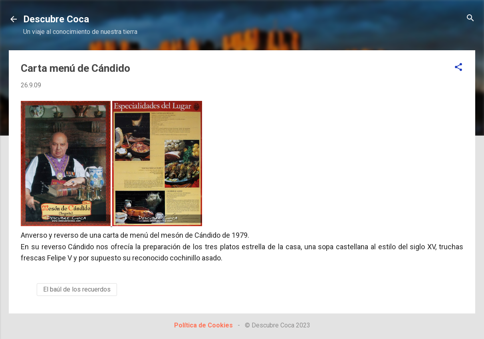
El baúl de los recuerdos (77, 289)
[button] (458, 67)
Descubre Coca (56, 19)
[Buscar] (470, 19)
